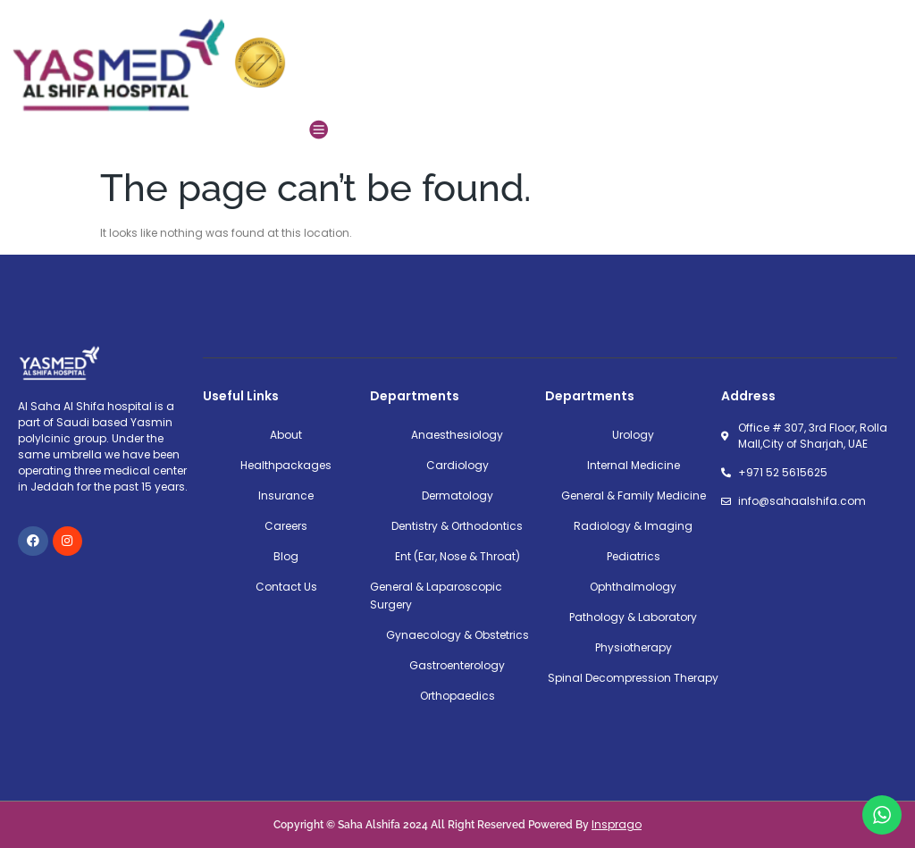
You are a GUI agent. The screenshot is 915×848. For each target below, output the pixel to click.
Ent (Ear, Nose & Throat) (457, 556)
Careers (285, 525)
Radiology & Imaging (633, 525)
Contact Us (286, 586)
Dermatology (457, 495)
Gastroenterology (457, 665)
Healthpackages (286, 465)
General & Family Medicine (633, 495)
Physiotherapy (633, 647)
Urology (633, 434)
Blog (285, 556)
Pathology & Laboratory (633, 617)
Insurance (286, 495)
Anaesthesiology (457, 434)
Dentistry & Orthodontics (457, 525)
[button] (318, 129)
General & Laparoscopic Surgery (436, 595)
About (286, 434)
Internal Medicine (633, 465)
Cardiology (457, 465)
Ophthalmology (633, 586)
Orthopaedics (457, 695)
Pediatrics (633, 556)
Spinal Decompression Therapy (633, 677)
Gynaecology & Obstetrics (457, 634)
